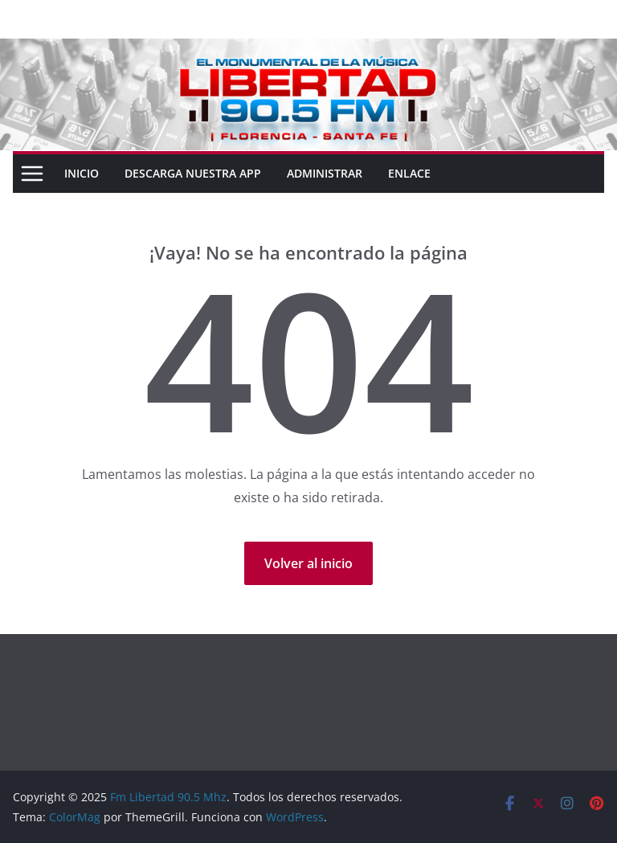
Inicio (81, 173)
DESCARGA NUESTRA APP (193, 173)
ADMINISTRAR (324, 173)
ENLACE (409, 173)
